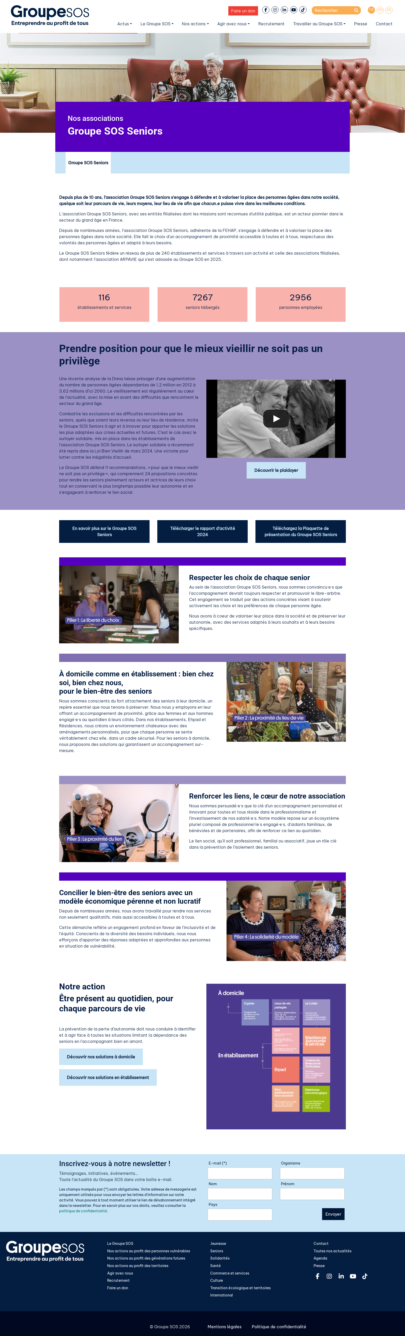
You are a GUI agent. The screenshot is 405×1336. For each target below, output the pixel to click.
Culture (216, 1280)
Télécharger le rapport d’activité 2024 (202, 531)
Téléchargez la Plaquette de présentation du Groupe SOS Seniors (300, 531)
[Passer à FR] (371, 10)
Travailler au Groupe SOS (317, 23)
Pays (213, 1204)
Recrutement (271, 23)
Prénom (287, 1184)
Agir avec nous (232, 23)
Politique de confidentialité (279, 1326)
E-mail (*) (218, 1163)
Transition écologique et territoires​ (240, 1288)
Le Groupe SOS (155, 23)
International (221, 1295)
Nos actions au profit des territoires (137, 1265)
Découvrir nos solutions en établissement (108, 1077)
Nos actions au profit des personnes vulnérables (148, 1251)
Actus (123, 23)
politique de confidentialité (83, 1211)
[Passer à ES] (389, 10)
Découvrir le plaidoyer (276, 470)
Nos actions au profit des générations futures (146, 1258)
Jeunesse (218, 1243)
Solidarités (220, 1258)
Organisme (290, 1163)
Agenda (320, 1258)
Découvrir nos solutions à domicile (101, 1056)
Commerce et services (229, 1273)
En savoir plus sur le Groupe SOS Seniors (104, 531)
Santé (215, 1265)
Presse (360, 23)
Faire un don (243, 10)
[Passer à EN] (380, 10)
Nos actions (194, 23)
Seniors (216, 1251)
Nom (213, 1184)
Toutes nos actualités (333, 1251)
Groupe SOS (166, 1326)
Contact (384, 23)
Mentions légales (225, 1326)
